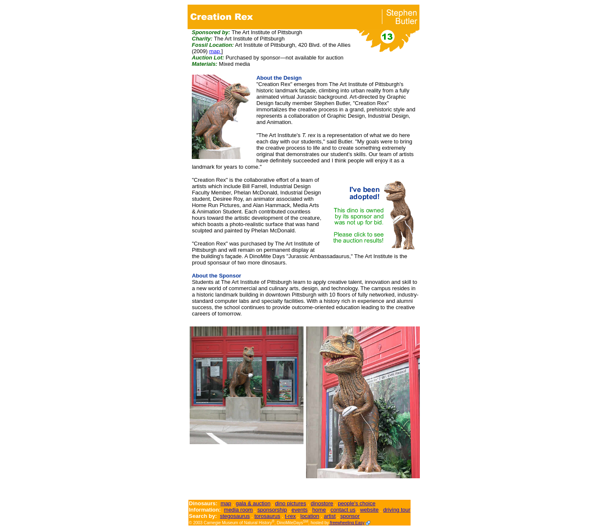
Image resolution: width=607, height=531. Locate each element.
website (369, 510)
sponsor (350, 516)
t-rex (290, 516)
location (310, 516)
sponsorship (272, 510)
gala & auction (253, 503)
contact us (342, 510)
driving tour (396, 510)
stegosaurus (235, 516)
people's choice (356, 503)
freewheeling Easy (347, 522)
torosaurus (267, 516)
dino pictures (290, 503)
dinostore (322, 503)
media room (238, 510)
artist (330, 516)
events (299, 510)
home (319, 510)
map (215, 51)
